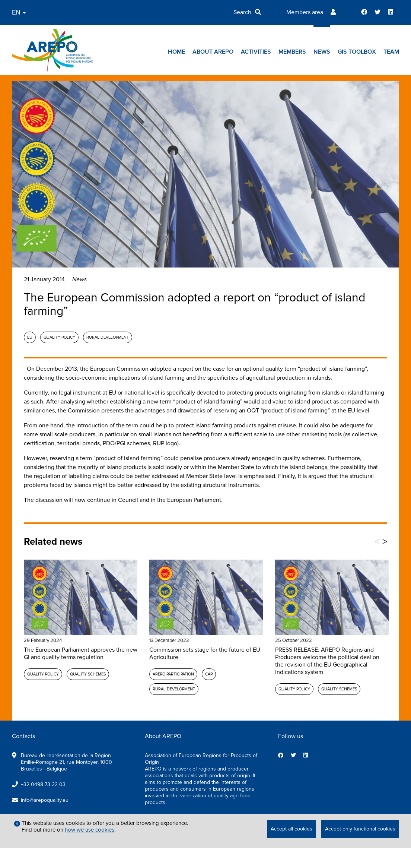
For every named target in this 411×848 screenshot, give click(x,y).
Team (391, 52)
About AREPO (212, 52)
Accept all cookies (291, 829)
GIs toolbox (357, 52)
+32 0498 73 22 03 (43, 784)
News (321, 52)
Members (292, 52)
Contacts (23, 736)
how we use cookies (89, 829)
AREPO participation (173, 674)
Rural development (107, 337)
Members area (304, 12)
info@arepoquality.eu (44, 800)
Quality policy (59, 337)
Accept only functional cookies (360, 829)
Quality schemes (88, 674)
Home (176, 52)
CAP (209, 674)
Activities (256, 52)
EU (29, 337)
